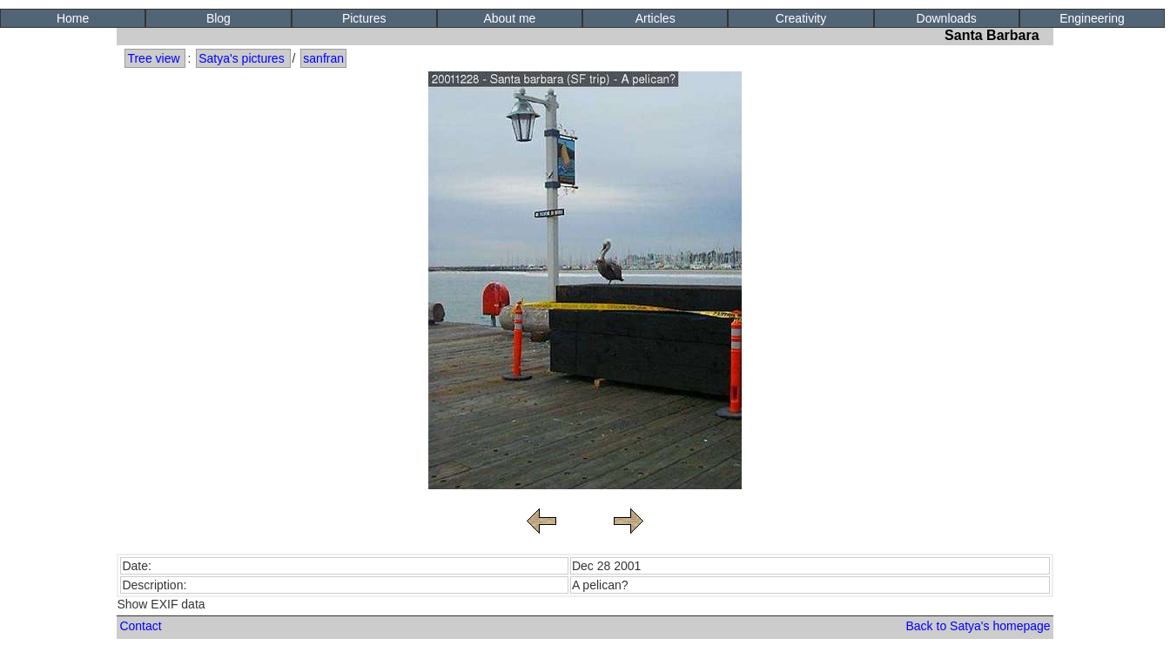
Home (73, 18)
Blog (218, 18)
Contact (140, 626)
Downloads (947, 18)
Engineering (1092, 18)
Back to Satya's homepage (977, 626)
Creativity (801, 18)
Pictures (364, 18)
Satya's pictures (241, 58)
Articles (655, 18)
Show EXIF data (161, 604)
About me (509, 18)
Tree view (153, 58)
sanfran (323, 58)
